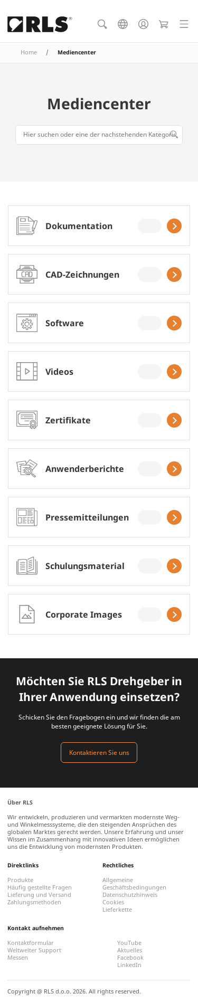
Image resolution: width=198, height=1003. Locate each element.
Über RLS (20, 802)
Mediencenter (99, 103)
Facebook (130, 957)
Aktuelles (129, 950)
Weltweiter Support (34, 950)
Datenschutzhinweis (129, 894)
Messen (17, 957)
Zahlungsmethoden (34, 902)
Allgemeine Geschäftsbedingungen (134, 883)
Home (29, 52)
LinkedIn (129, 965)
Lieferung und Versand (39, 894)
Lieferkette (117, 909)
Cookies (113, 902)
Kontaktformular (30, 943)
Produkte (20, 880)
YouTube (129, 943)
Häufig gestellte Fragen (39, 887)
